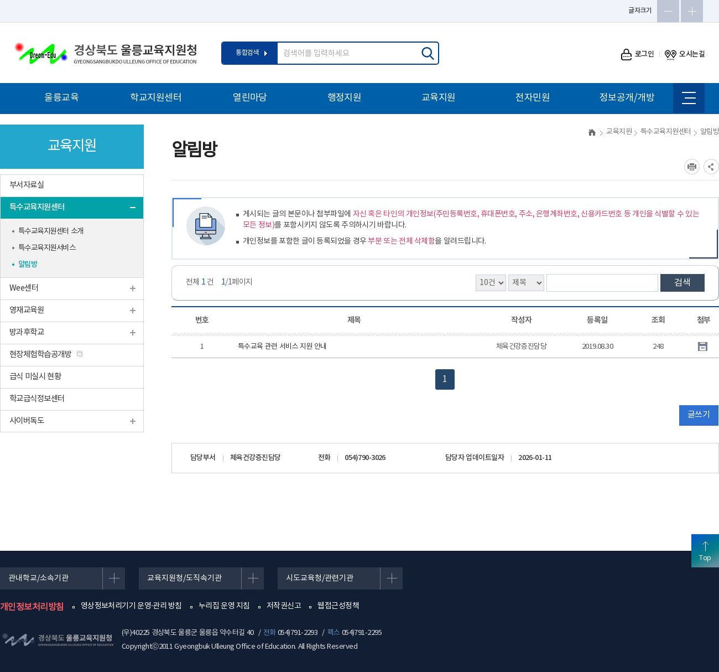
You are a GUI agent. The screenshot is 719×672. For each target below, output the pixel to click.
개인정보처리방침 (32, 607)
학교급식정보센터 (37, 399)
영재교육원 (26, 310)
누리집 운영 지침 (224, 606)
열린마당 (250, 98)
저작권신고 (284, 606)
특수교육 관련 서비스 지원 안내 (282, 347)
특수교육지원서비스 (46, 248)
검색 (682, 283)
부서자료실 (26, 185)
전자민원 (532, 98)
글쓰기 (698, 415)
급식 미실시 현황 (35, 376)
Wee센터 (23, 288)
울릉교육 (61, 98)
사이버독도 (26, 421)
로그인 (637, 54)
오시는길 (685, 54)
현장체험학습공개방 (40, 354)
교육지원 (438, 98)
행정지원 (344, 98)
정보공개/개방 (627, 98)
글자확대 (692, 11)
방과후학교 (26, 332)
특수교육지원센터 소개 (51, 231)
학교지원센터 (155, 98)
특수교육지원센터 (37, 207)
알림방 (27, 264)
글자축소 (668, 11)
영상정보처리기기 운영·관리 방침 (131, 606)
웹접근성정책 (338, 606)
